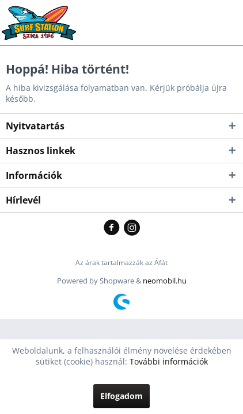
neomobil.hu (165, 280)
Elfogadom (121, 395)
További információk (169, 361)
